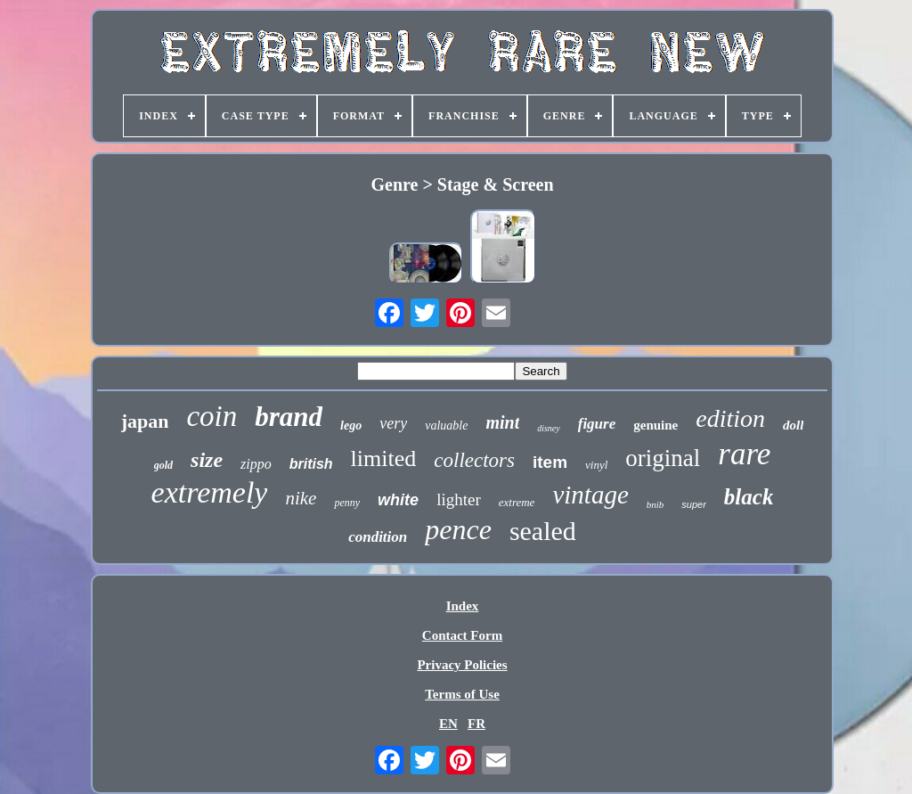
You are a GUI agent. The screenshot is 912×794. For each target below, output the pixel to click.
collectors (474, 460)
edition (730, 418)
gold (163, 465)
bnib (655, 504)
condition (377, 536)
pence (458, 529)
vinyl (596, 464)
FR (476, 723)
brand (288, 416)
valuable (446, 425)
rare (744, 454)
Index (462, 606)
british (311, 463)
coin (211, 416)
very (393, 423)
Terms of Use (462, 694)
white (398, 500)
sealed (542, 530)
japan (145, 421)
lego (351, 425)
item (550, 462)
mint (502, 422)
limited (384, 458)
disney (548, 428)
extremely (209, 492)
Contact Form (462, 635)
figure (597, 423)
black (749, 497)
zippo (256, 463)
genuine (655, 425)
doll (793, 425)
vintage (590, 494)
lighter (458, 499)
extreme (517, 502)
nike (300, 498)
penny (347, 502)
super (693, 504)
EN (448, 723)
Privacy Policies (462, 665)
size (207, 459)
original (662, 458)
